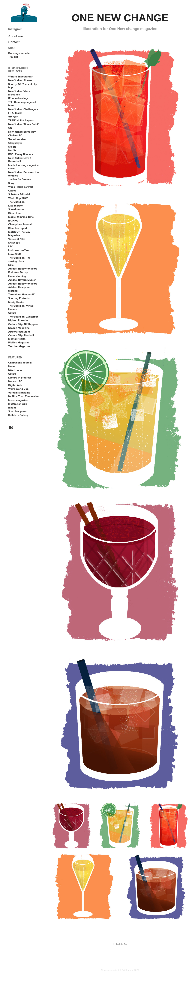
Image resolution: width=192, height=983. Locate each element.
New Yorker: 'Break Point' (23, 124)
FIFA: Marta (15, 113)
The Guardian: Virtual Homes (21, 307)
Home (11, 366)
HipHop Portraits (18, 320)
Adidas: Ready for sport (22, 268)
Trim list (13, 57)
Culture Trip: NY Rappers (23, 324)
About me (15, 36)
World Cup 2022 (18, 198)
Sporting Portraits (19, 298)
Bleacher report (17, 228)
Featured (15, 357)
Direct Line (14, 213)
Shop (12, 48)
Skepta (12, 147)
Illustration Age (17, 404)
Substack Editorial (19, 194)
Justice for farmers (19, 179)
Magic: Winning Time (21, 217)
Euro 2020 (14, 254)
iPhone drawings (18, 98)
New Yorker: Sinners (20, 80)
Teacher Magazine (19, 346)
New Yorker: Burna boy (22, 132)
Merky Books (16, 302)
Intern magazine (18, 400)
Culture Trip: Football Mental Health (21, 337)
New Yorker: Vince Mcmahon (19, 92)
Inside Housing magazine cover (23, 166)
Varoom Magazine (19, 392)
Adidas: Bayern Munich (22, 280)
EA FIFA (13, 220)
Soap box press (17, 411)
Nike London (15, 370)
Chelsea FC (15, 135)
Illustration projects (18, 69)
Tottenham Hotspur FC (22, 294)
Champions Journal (20, 224)
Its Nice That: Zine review (23, 396)
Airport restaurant (19, 331)
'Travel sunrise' (17, 139)
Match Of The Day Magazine (19, 233)
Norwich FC (15, 381)
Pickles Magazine (18, 342)
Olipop (12, 190)
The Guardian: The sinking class (19, 259)
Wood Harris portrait (20, 187)
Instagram (15, 29)
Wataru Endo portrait (20, 76)
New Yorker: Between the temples (23, 173)
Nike (11, 265)
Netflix (12, 150)
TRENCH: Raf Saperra (21, 120)
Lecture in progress (20, 377)
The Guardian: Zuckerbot (23, 316)
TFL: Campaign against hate (22, 103)
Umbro (12, 313)
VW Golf (13, 117)
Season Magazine (19, 328)
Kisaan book (15, 205)
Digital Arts (15, 385)
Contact (14, 42)
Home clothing (17, 276)
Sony (11, 183)
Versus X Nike (16, 239)
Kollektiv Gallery (18, 415)
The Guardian (16, 202)
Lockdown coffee (18, 250)
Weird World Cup (18, 389)
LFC (10, 246)
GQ (10, 128)
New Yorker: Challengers (23, 109)
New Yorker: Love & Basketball (20, 159)
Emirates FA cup (18, 272)
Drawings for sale (19, 53)
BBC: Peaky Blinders (20, 154)
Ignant (12, 407)
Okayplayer (15, 143)
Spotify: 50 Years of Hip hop (22, 85)
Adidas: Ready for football (19, 289)
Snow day (14, 243)
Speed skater (16, 209)
